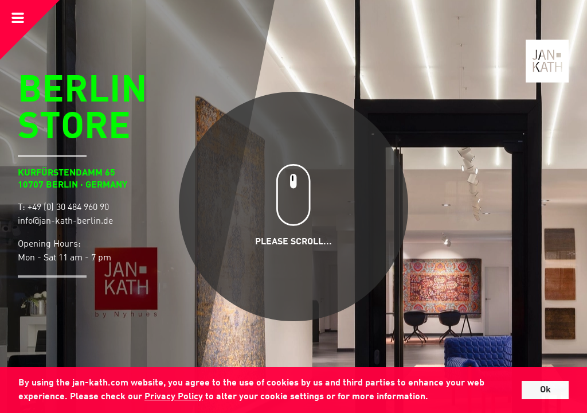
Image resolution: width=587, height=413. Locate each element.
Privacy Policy (173, 397)
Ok (545, 390)
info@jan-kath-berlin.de (65, 221)
